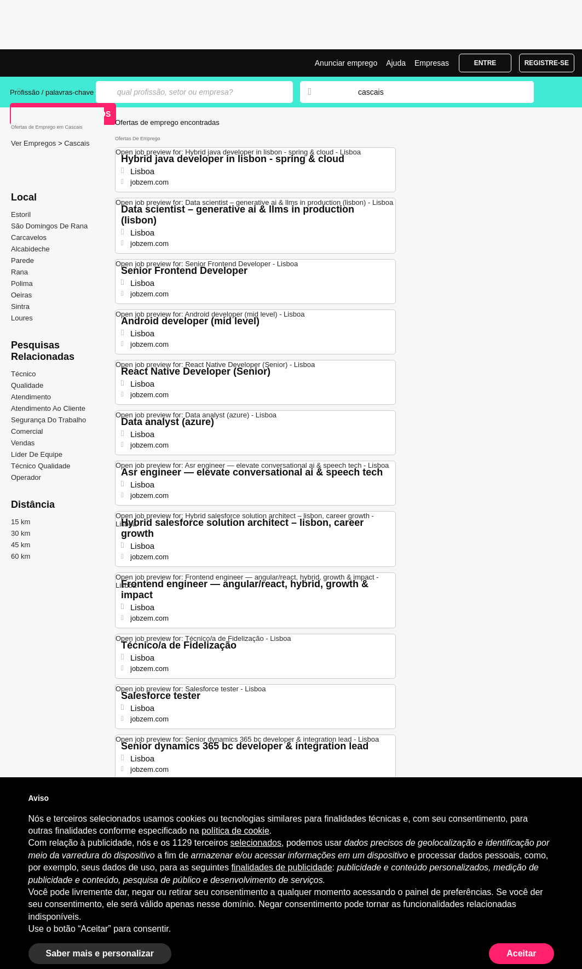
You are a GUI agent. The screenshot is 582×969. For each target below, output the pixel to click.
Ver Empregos (34, 143)
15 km (20, 522)
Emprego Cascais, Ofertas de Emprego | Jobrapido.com (51, 63)
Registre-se (547, 63)
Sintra (20, 306)
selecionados (256, 842)
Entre (485, 63)
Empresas (431, 63)
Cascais (76, 143)
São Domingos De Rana (49, 226)
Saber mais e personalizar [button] (100, 953)
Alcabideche (30, 249)
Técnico (23, 374)
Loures (22, 318)
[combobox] (435, 92)
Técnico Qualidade (40, 466)
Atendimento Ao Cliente (48, 408)
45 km (20, 545)
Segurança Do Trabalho (48, 420)
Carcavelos (29, 237)
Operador (26, 477)
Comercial (27, 431)
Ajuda (396, 63)
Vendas (22, 443)
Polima (22, 283)
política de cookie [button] (235, 830)
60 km (20, 556)
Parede (22, 260)
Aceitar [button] (521, 953)
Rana (19, 272)
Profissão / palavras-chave (52, 92)
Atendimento (31, 397)
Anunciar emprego (346, 63)
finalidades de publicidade (281, 867)
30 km (20, 533)
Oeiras (21, 295)
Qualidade (27, 385)
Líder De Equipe (36, 454)
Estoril (21, 214)
